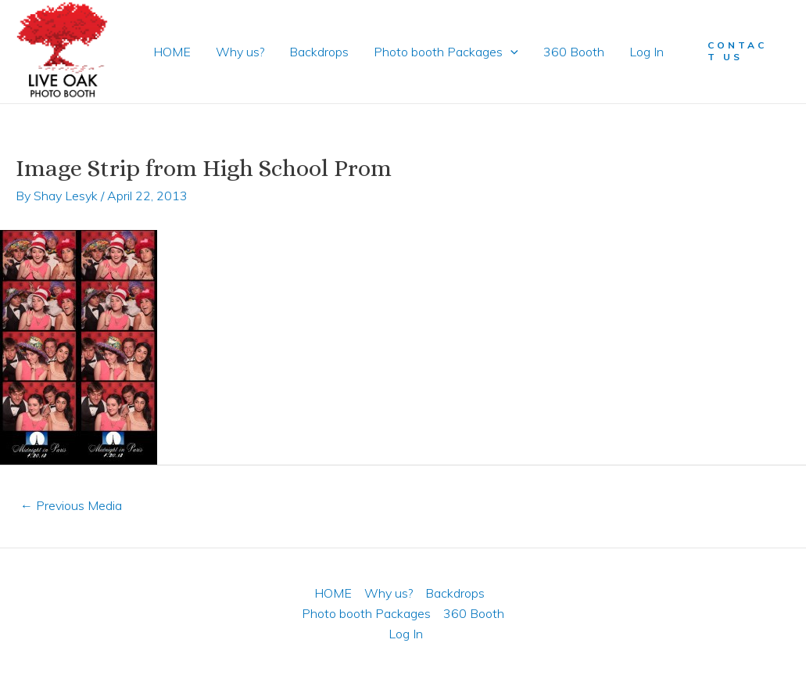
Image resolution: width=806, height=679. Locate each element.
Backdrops (319, 51)
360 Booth (573, 51)
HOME (172, 51)
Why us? (240, 51)
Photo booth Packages (446, 51)
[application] (510, 51)
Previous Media (71, 505)
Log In (646, 51)
